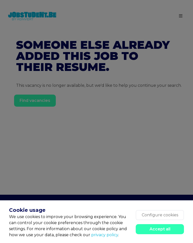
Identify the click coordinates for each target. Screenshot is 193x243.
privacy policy (104, 234)
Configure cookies (160, 215)
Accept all (160, 229)
